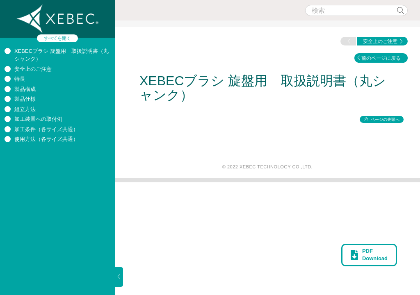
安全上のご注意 (33, 69)
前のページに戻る (381, 58)
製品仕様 (25, 99)
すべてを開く (57, 38)
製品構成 (25, 89)
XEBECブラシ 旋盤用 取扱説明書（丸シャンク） (262, 87)
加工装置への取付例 (38, 119)
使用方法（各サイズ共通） (46, 139)
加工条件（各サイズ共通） (46, 129)
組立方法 (25, 109)
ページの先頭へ (385, 119)
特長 (19, 79)
